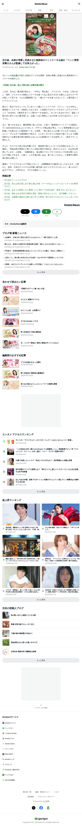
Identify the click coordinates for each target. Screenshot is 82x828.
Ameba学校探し (9, 780)
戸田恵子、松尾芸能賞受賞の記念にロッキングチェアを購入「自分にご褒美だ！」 (35, 251)
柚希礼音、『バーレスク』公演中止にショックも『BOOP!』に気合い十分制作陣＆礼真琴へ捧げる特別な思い (62, 561)
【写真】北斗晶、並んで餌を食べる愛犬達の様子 (23, 85)
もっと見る (41, 272)
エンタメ (17, 10)
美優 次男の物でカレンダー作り (22, 624)
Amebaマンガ (9, 759)
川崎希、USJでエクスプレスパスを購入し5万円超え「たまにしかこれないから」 (34, 264)
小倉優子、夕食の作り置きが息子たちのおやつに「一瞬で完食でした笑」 (31, 237)
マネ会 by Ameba (10, 733)
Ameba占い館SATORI (11, 770)
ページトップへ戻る (41, 706)
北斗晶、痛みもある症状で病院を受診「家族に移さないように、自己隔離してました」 (41, 193)
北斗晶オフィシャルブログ (15, 180)
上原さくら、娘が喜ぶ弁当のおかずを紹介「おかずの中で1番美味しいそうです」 (34, 257)
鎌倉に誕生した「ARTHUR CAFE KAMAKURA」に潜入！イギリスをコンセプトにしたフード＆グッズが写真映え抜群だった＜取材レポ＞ (23, 561)
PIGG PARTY (8, 754)
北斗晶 (14, 75)
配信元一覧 (27, 792)
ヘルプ (56, 792)
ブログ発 (28, 10)
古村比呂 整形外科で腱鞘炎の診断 (23, 651)
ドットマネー (8, 728)
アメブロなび (8, 775)
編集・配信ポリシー (42, 792)
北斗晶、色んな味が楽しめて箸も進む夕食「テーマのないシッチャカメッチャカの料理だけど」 (41, 184)
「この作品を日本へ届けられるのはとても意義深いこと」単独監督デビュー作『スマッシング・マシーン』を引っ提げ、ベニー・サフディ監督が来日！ (47, 450)
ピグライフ (8, 764)
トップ (5, 10)
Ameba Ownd (9, 744)
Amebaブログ (9, 739)
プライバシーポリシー (46, 796)
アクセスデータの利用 (41, 801)
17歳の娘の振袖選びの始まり (22, 633)
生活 (51, 10)
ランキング (76, 10)
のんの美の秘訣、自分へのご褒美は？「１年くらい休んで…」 (62, 528)
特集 (40, 10)
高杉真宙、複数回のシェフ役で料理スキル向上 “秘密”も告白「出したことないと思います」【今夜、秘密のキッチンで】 (23, 529)
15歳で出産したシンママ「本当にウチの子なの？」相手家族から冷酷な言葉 (44, 460)
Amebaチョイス (9, 723)
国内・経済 (63, 10)
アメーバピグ (8, 749)
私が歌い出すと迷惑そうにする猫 (23, 615)
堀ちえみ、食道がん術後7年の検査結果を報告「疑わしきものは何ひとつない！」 (34, 244)
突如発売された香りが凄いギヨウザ (24, 642)
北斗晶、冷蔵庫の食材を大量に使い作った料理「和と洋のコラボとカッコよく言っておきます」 (41, 198)
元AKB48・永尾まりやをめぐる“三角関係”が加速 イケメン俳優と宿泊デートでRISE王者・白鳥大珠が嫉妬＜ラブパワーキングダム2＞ (62, 592)
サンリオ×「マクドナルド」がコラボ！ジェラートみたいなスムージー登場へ (44, 440)
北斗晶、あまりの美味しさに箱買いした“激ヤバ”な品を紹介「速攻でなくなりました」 (40, 190)
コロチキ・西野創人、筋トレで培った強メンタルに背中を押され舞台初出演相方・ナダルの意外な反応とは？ (23, 592)
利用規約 (30, 796)
